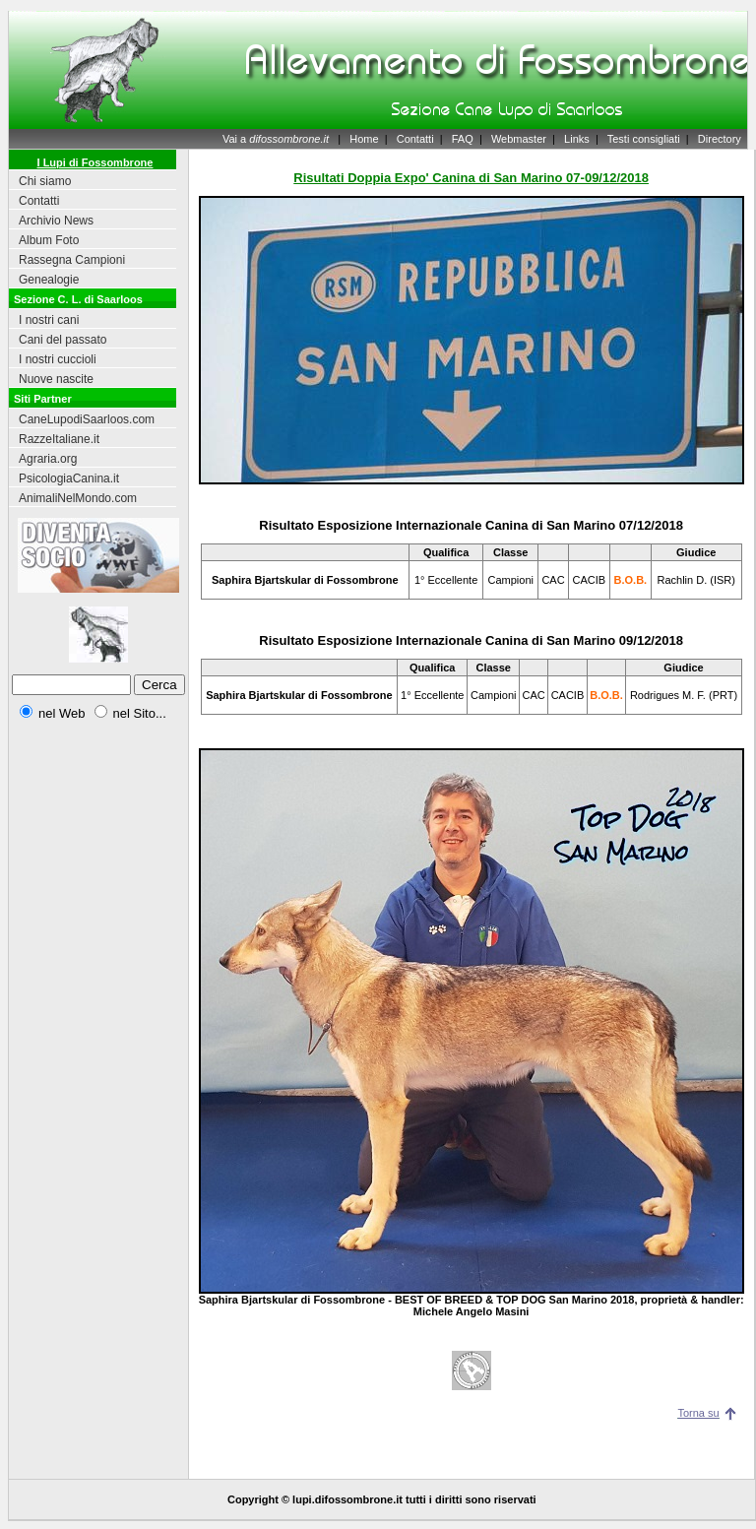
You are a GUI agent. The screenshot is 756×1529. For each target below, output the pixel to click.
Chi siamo (45, 181)
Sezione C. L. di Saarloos (78, 299)
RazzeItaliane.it (59, 439)
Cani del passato (62, 340)
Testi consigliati (643, 139)
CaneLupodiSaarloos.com (87, 419)
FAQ (462, 139)
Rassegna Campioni (72, 260)
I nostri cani (49, 320)
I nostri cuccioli (57, 359)
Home (363, 139)
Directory (719, 139)
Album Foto (49, 240)
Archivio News (56, 220)
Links (577, 139)
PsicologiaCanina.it (69, 478)
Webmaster (518, 139)
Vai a (275, 139)
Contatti (415, 139)
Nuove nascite (56, 379)
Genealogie (49, 280)
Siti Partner (43, 399)
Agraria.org (48, 459)
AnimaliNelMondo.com (78, 498)
